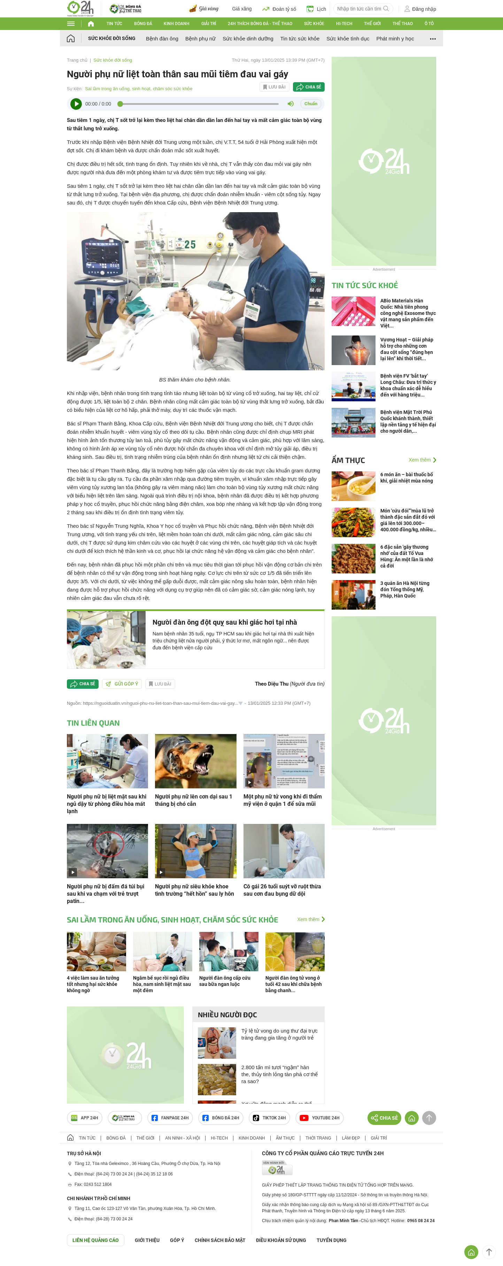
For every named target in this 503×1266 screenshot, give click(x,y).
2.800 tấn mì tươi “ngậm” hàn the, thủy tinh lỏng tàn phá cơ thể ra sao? (279, 1074)
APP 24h (84, 1118)
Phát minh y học (395, 38)
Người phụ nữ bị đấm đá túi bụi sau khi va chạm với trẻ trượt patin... (105, 893)
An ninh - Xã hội (182, 1138)
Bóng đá (143, 23)
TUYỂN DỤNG (332, 1240)
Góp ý (177, 1240)
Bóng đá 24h (220, 1118)
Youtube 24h (320, 1118)
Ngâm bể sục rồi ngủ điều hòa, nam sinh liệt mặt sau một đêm (162, 984)
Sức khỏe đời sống (112, 38)
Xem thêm (308, 919)
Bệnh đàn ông (162, 38)
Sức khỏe (314, 23)
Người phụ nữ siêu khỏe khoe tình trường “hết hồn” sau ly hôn (194, 890)
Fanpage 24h (170, 1118)
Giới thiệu (147, 1240)
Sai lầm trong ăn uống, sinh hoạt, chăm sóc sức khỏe (139, 88)
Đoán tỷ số (279, 8)
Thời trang (318, 1138)
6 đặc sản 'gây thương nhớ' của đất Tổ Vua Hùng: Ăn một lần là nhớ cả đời (406, 556)
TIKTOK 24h (269, 1118)
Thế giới (372, 23)
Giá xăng (242, 8)
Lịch (316, 8)
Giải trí (208, 23)
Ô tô (429, 23)
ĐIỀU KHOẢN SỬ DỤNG (281, 1240)
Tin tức (114, 23)
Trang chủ (77, 60)
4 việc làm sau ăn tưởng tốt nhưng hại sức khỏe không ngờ (93, 984)
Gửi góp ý (122, 684)
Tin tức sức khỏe (300, 38)
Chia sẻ (313, 87)
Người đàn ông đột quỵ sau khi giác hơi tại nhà (225, 622)
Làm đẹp (351, 1138)
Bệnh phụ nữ (200, 38)
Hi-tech (344, 23)
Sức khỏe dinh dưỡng (248, 38)
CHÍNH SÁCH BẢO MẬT (220, 1240)
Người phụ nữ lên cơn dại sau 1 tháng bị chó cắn (193, 800)
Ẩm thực (348, 459)
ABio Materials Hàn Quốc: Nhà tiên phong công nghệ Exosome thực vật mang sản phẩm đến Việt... (408, 313)
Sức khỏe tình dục (347, 38)
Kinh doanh (176, 23)
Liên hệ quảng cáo (95, 1240)
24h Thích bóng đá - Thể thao (260, 23)
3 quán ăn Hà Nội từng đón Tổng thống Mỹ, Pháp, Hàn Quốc (405, 589)
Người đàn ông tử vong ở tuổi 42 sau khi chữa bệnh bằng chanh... (293, 984)
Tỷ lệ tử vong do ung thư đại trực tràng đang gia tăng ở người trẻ (279, 1034)
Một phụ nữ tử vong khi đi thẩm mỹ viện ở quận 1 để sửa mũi (282, 800)
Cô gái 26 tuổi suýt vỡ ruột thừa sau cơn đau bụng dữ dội (282, 890)
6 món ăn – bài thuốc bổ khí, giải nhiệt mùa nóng (406, 478)
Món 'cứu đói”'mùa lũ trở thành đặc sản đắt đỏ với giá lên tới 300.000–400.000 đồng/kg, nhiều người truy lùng (407, 520)
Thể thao (403, 23)
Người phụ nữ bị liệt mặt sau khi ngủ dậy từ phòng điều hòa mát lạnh (106, 804)
